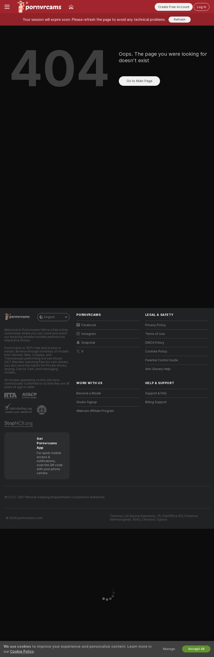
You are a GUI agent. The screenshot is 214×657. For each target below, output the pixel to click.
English (53, 317)
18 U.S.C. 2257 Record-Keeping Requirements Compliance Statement (54, 497)
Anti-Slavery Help (158, 369)
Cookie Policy (22, 651)
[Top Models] (71, 7)
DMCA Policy (154, 342)
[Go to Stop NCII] (19, 424)
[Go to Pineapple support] (42, 410)
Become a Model (88, 393)
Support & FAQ (156, 393)
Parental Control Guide (161, 360)
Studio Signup (86, 402)
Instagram (86, 334)
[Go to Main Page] (39, 7)
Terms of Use (155, 334)
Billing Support (156, 402)
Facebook (86, 325)
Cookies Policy (156, 351)
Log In (201, 7)
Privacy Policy (155, 325)
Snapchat (85, 342)
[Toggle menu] (7, 7)
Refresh (179, 19)
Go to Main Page (139, 81)
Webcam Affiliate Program (95, 411)
